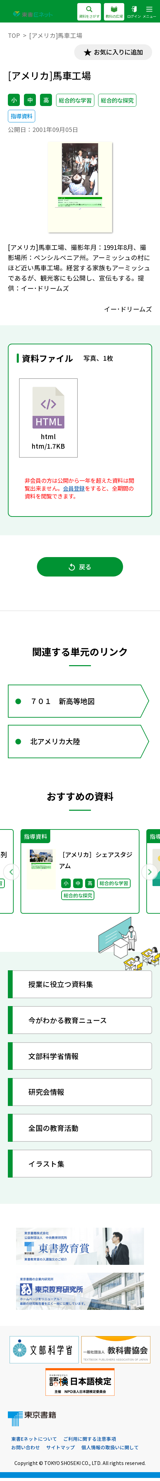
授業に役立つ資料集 (61, 987)
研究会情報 (47, 1094)
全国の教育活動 (54, 1130)
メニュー (148, 12)
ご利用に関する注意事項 (89, 1441)
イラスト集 (47, 1166)
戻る (80, 567)
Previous (11, 874)
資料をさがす (83, 12)
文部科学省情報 (54, 1058)
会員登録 (74, 488)
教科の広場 (110, 12)
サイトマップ (60, 1450)
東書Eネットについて (34, 1441)
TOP (13, 35)
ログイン (131, 12)
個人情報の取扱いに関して (110, 1450)
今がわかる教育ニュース (68, 1023)
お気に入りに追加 (117, 52)
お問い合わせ (25, 1450)
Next (149, 874)
